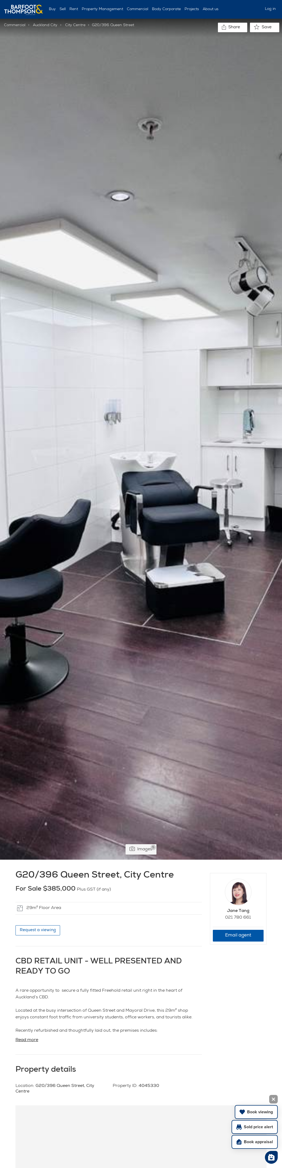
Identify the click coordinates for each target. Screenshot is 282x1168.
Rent (73, 9)
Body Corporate (166, 9)
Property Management (102, 9)
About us (210, 9)
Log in (270, 9)
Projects (192, 9)
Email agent (238, 935)
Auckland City (45, 25)
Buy (52, 9)
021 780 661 (238, 918)
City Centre (75, 25)
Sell (63, 9)
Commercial (137, 9)
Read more (26, 1040)
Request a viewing (38, 930)
